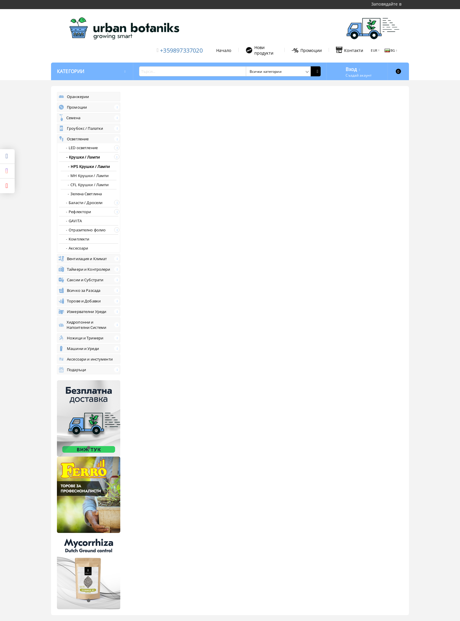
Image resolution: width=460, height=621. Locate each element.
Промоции (307, 50)
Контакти (349, 50)
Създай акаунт (359, 75)
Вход (351, 68)
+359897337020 (181, 50)
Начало (223, 50)
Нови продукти (259, 50)
